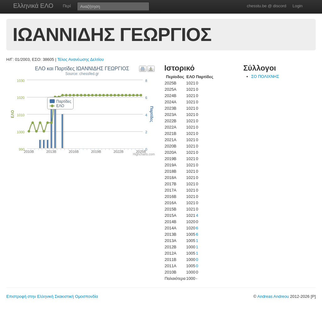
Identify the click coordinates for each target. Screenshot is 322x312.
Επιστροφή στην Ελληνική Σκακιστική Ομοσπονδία (52, 296)
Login (297, 5)
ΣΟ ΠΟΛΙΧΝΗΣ (265, 76)
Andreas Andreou (273, 296)
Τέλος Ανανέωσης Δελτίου (80, 59)
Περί (67, 5)
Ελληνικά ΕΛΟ (33, 5)
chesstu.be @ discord (266, 5)
